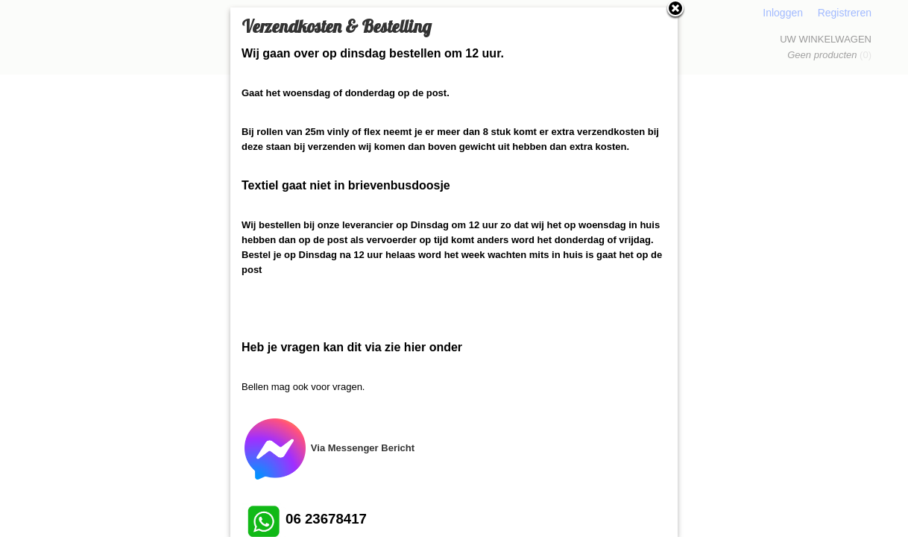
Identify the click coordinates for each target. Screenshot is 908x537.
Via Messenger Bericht (328, 447)
